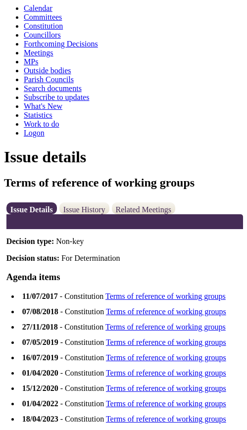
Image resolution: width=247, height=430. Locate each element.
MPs (31, 61)
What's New (43, 106)
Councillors (42, 35)
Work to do (41, 124)
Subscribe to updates (56, 97)
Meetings (38, 52)
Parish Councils (49, 79)
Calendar (38, 8)
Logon (34, 133)
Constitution (43, 26)
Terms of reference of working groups (165, 296)
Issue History (84, 209)
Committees (43, 17)
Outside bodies (47, 70)
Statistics (38, 115)
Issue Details (31, 209)
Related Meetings (143, 209)
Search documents (53, 88)
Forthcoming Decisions (61, 44)
